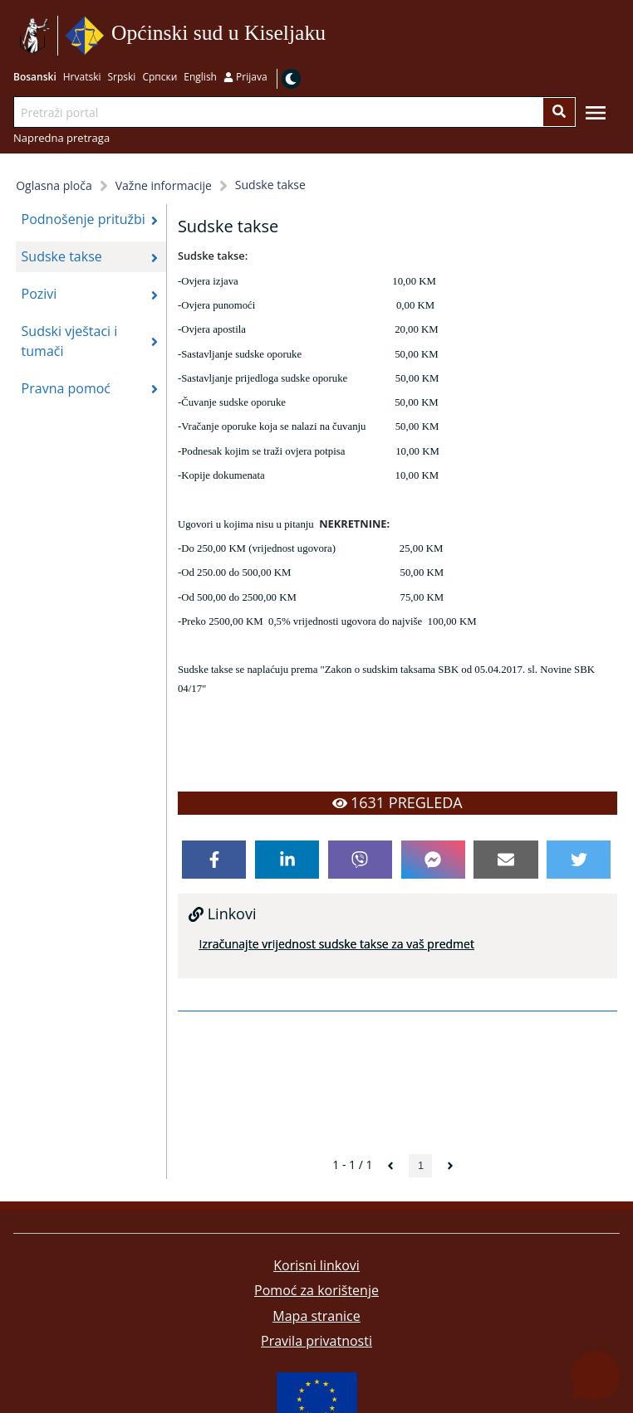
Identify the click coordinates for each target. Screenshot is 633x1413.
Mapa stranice (316, 1316)
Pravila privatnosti (316, 1341)
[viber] (360, 859)
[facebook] (214, 859)
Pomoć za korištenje (316, 1290)
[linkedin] (287, 859)
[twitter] (579, 859)
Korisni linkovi (316, 1265)
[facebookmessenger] (433, 859)
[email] (505, 859)
